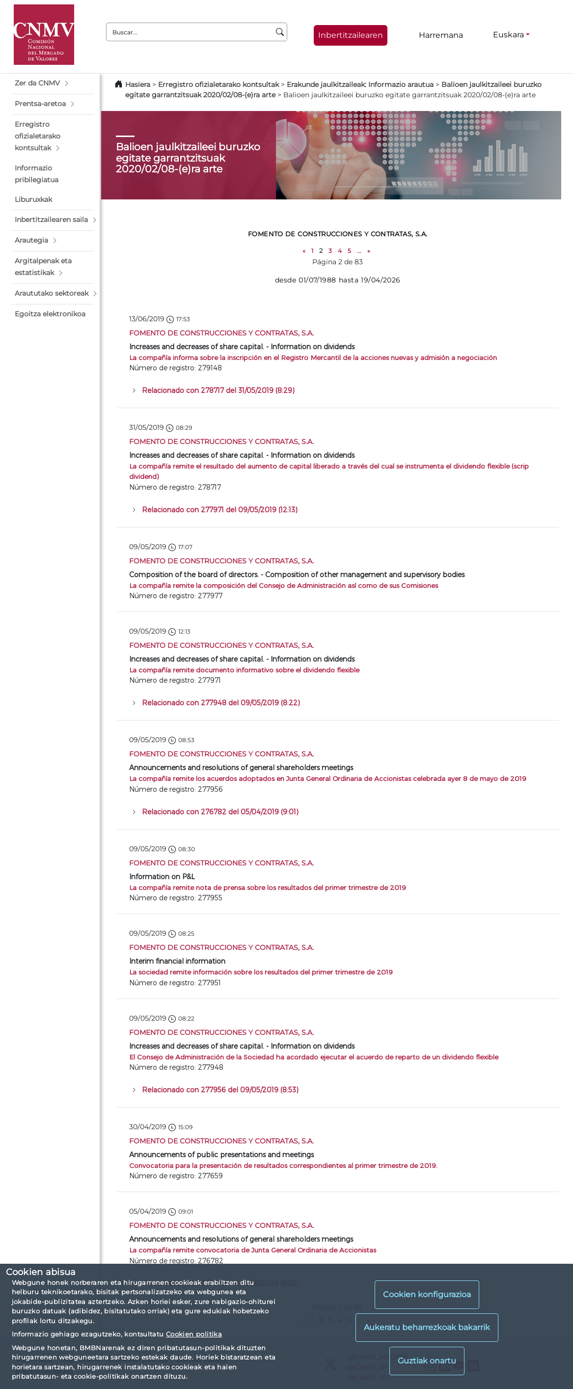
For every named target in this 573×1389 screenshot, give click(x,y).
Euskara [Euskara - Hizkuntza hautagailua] (508, 34)
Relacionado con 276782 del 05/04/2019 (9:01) (220, 811)
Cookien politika (194, 1334)
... (359, 250)
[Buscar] (280, 32)
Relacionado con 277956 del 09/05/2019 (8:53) (220, 1089)
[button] (53, 83)
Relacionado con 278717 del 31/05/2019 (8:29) (218, 390)
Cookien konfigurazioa (427, 1294)
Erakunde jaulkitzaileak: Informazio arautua (360, 84)
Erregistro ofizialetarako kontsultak (218, 84)
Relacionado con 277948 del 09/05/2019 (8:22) (221, 702)
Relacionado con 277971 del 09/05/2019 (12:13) (220, 509)
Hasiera (137, 84)
